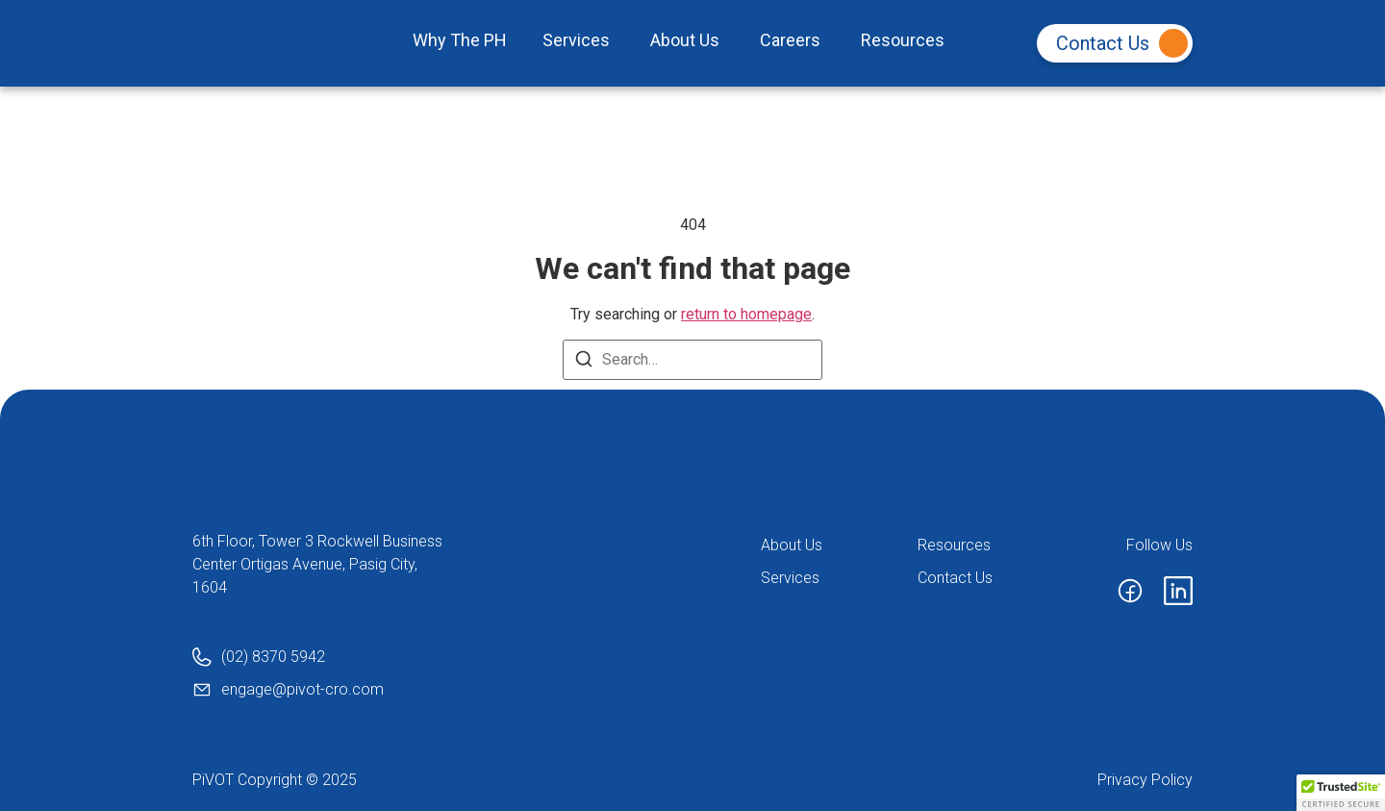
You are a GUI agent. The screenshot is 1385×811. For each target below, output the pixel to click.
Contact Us (1122, 43)
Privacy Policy (1145, 780)
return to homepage (746, 314)
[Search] (584, 362)
